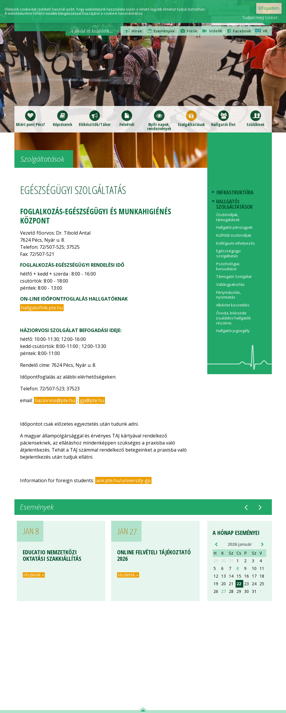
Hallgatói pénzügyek (234, 227)
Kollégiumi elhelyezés (235, 243)
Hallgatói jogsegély (233, 330)
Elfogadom (269, 8)
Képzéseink (62, 118)
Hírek (133, 31)
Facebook (238, 31)
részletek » (34, 575)
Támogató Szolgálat (234, 276)
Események (161, 31)
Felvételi (126, 118)
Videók (211, 31)
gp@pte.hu (92, 400)
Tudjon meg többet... (261, 17)
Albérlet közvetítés (232, 305)
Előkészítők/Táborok (95, 118)
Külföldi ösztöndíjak (234, 235)
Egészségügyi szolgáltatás (228, 253)
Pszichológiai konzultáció (227, 266)
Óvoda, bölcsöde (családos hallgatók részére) (233, 318)
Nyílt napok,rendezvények (159, 120)
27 (223, 591)
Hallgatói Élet (223, 118)
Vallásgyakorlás (230, 284)
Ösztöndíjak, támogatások (228, 217)
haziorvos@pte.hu (55, 400)
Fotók (189, 31)
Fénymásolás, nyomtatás (228, 295)
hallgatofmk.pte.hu (42, 307)
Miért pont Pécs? (30, 118)
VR (261, 31)
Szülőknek (255, 118)
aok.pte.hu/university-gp (123, 480)
